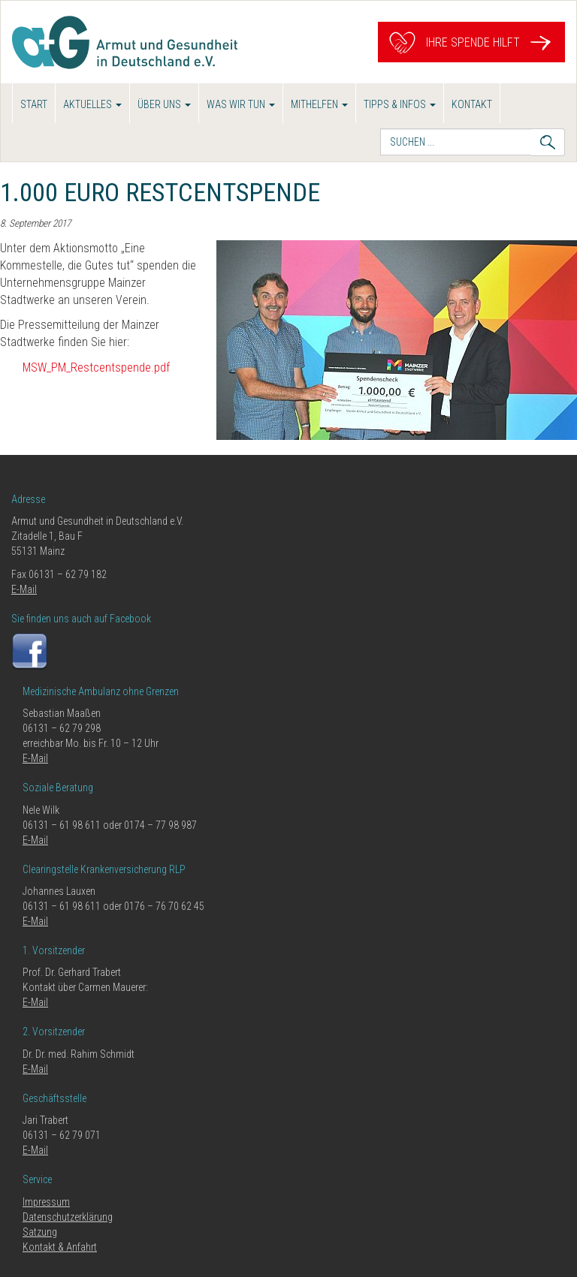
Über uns (164, 104)
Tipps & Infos (400, 104)
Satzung (40, 1232)
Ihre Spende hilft (471, 42)
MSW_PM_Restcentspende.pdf (96, 367)
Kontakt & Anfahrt (60, 1247)
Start (33, 104)
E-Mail (24, 589)
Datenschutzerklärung (68, 1217)
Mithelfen (319, 104)
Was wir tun (241, 104)
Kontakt (472, 104)
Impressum (46, 1202)
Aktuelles (92, 104)
